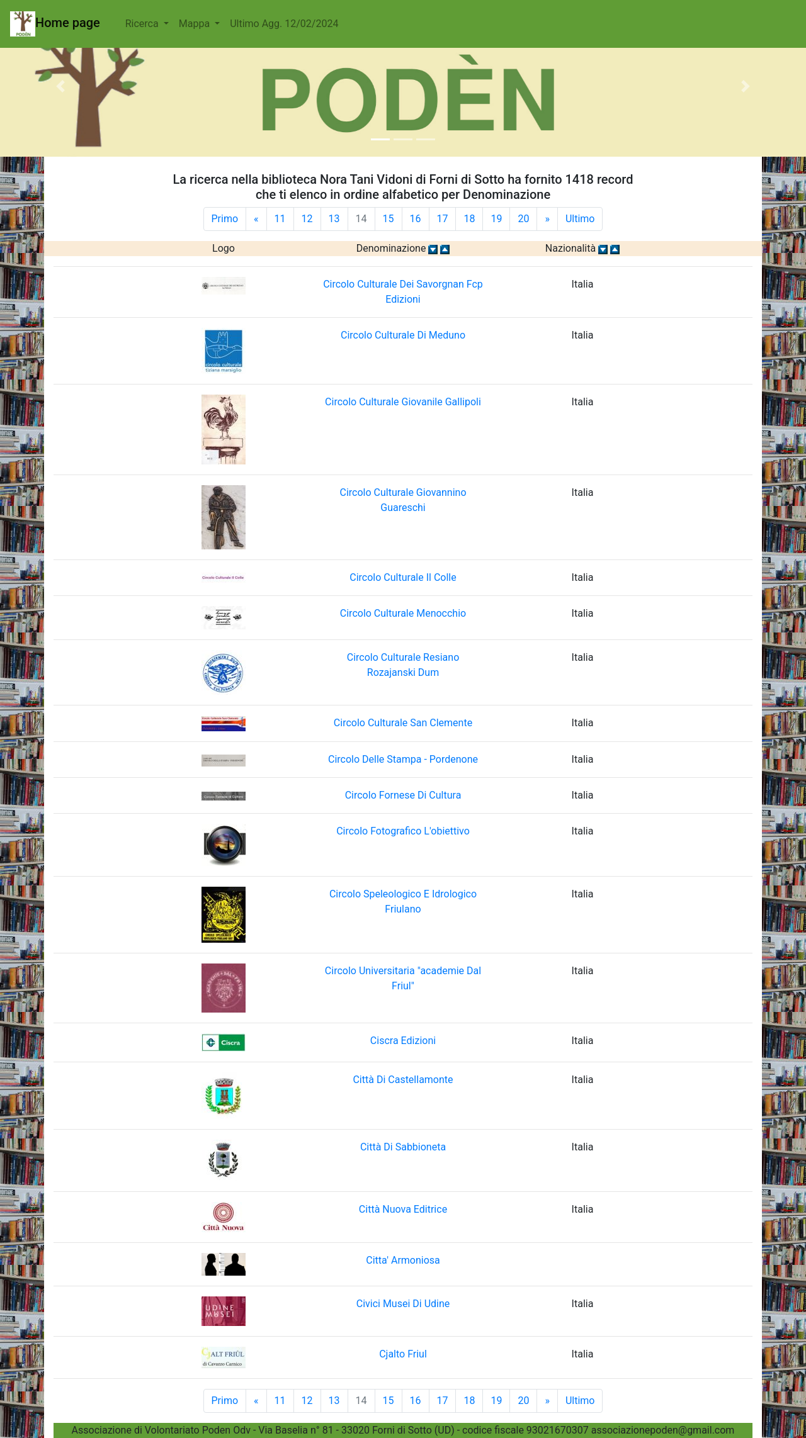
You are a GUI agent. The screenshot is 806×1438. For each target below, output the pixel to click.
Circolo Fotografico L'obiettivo (403, 831)
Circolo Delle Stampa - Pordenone (403, 759)
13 (334, 219)
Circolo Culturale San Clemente (403, 723)
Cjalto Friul (403, 1354)
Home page (55, 24)
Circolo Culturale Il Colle (402, 577)
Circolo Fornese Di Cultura (403, 795)
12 (307, 219)
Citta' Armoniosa (403, 1260)
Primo (225, 219)
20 (523, 219)
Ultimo (580, 219)
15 (388, 219)
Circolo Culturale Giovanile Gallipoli (403, 402)
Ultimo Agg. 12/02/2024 (284, 24)
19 (496, 219)
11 (280, 219)
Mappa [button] (195, 24)
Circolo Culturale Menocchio (403, 613)
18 (469, 219)
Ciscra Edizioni (403, 1041)
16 (415, 219)
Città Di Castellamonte (403, 1080)
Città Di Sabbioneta (403, 1147)
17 (442, 219)
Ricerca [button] (143, 24)
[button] (60, 86)
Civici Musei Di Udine (403, 1304)
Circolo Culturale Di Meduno (403, 335)
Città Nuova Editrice (403, 1209)
